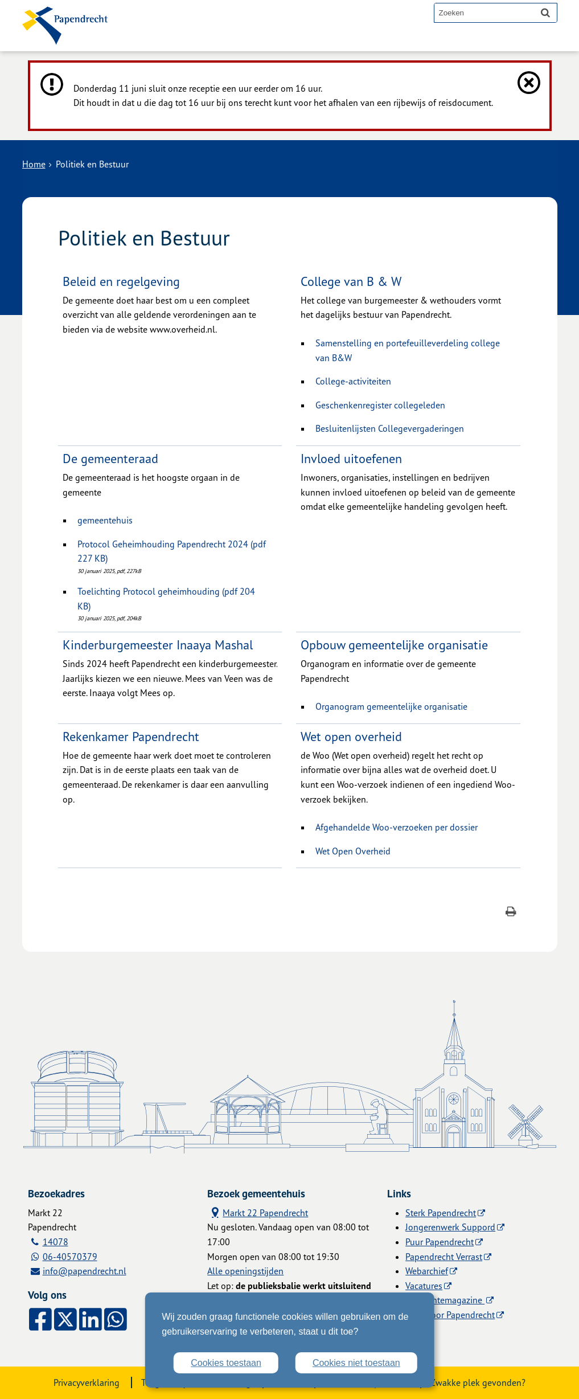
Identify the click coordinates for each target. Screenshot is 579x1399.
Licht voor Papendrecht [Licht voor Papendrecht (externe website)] (450, 1314)
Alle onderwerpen (174, 41)
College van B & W (351, 281)
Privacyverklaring (87, 1382)
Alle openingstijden (245, 1271)
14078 (55, 1241)
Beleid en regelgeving (121, 281)
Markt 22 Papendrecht (257, 1212)
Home (34, 164)
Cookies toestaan (226, 1363)
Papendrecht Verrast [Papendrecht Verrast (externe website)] (443, 1256)
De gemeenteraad (110, 458)
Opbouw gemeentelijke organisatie (394, 644)
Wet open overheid (351, 736)
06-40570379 (70, 1256)
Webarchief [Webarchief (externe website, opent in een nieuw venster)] (426, 1271)
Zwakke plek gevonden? (477, 1382)
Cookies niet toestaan (356, 1363)
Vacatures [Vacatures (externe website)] (423, 1285)
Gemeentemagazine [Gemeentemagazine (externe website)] (444, 1300)
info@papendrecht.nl (84, 1271)
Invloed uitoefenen (351, 458)
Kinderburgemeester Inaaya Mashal (158, 644)
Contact (252, 41)
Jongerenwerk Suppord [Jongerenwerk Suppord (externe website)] (450, 1227)
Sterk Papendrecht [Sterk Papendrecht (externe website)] (440, 1212)
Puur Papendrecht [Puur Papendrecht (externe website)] (439, 1241)
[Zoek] (545, 13)
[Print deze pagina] (511, 913)
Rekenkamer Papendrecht (131, 736)
